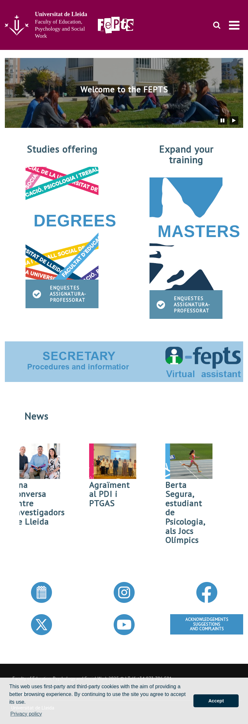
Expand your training (186, 154)
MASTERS (199, 231)
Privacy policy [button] (26, 714)
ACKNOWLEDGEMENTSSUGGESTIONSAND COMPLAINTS (206, 624)
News (36, 416)
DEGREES (75, 221)
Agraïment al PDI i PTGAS (111, 494)
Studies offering (62, 149)
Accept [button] (216, 700)
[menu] (234, 25)
